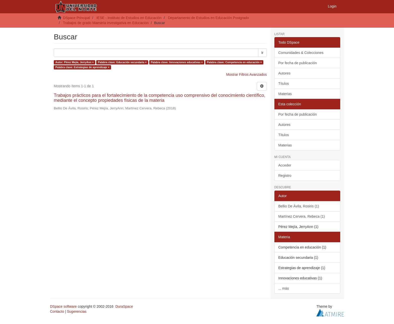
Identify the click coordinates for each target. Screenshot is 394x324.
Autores (284, 73)
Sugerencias (76, 311)
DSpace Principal (76, 18)
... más (283, 288)
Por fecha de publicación (297, 63)
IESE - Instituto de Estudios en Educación (129, 18)
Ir (262, 53)
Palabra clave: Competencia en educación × (234, 62)
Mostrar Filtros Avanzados (246, 74)
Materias (285, 94)
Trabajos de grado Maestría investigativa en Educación (106, 23)
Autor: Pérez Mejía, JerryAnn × (74, 62)
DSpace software (63, 306)
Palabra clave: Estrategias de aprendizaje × (82, 67)
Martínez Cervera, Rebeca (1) (301, 216)
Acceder (284, 165)
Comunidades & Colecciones (301, 53)
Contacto (57, 311)
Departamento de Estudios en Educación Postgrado (208, 18)
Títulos (283, 84)
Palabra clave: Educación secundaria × (122, 62)
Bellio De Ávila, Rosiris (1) (298, 206)
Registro (284, 176)
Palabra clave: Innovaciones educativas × (177, 62)
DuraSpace (124, 306)
